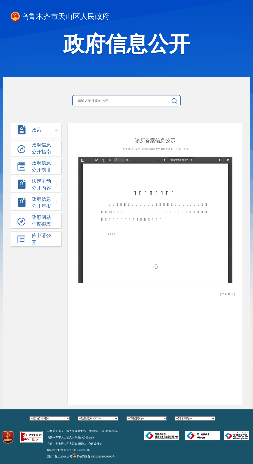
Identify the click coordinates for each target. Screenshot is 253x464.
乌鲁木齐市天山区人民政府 (60, 17)
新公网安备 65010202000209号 (93, 455)
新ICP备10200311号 (59, 456)
